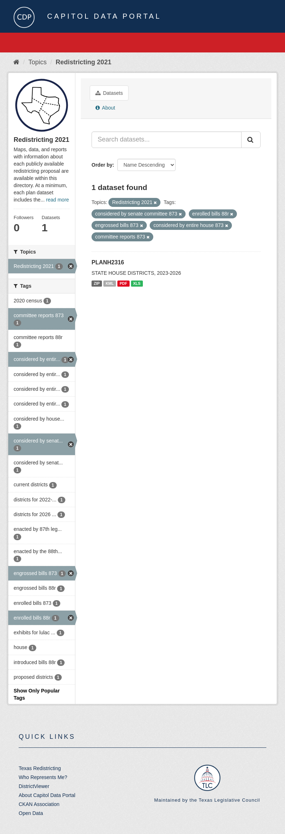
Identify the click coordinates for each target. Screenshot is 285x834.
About (105, 108)
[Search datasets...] (167, 139)
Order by (102, 165)
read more (57, 200)
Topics (37, 62)
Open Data (31, 813)
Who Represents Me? (43, 777)
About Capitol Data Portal (47, 795)
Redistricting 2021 (83, 62)
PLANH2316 (108, 262)
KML (110, 283)
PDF (123, 283)
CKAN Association (39, 804)
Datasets (109, 93)
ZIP (96, 283)
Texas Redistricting (40, 768)
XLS (136, 283)
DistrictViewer (34, 786)
